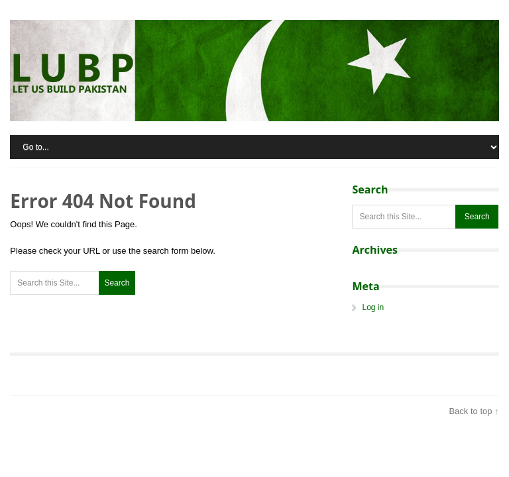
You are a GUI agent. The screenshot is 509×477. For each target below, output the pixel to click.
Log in (373, 307)
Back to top (470, 411)
